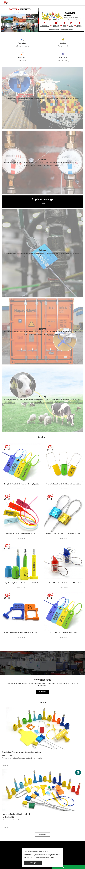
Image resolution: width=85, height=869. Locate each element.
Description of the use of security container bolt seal (21, 752)
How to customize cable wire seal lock (16, 814)
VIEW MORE (42, 203)
